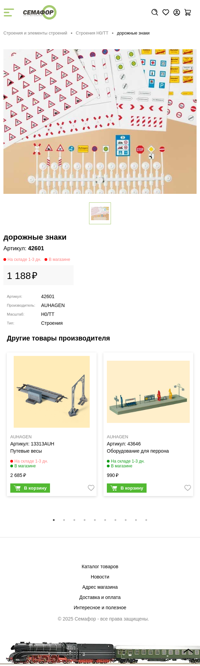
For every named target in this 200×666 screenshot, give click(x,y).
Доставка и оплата (100, 597)
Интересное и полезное (100, 607)
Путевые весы (26, 451)
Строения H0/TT (92, 33)
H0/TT (47, 314)
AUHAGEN (53, 305)
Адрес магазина (100, 587)
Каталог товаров (100, 566)
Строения (52, 323)
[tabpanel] (52, 426)
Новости (100, 577)
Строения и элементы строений (35, 33)
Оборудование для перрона (138, 451)
